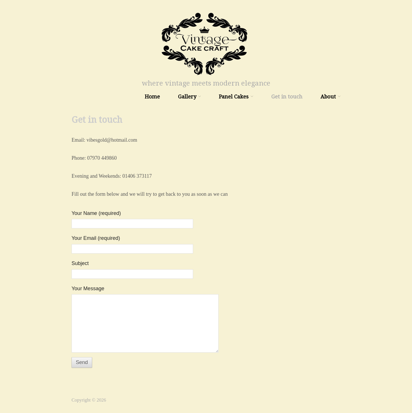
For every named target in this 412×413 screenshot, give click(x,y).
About (328, 96)
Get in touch (286, 96)
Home (152, 96)
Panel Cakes (234, 96)
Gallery (187, 96)
